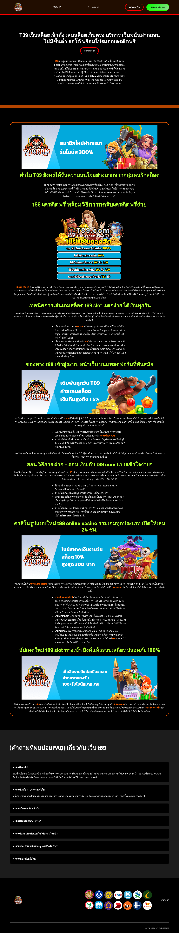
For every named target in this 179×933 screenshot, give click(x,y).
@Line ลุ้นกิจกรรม (157, 7)
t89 (60, 184)
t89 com (94, 76)
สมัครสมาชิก (89, 51)
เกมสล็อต (92, 7)
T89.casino (164, 927)
